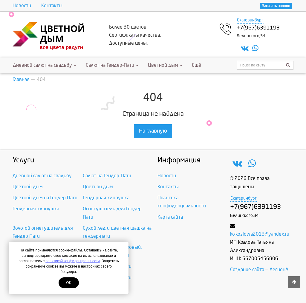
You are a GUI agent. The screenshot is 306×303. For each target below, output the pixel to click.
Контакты (51, 5)
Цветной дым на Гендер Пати (45, 197)
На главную (153, 131)
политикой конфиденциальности (72, 261)
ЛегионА (279, 269)
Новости (22, 5)
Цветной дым (165, 65)
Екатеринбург (250, 20)
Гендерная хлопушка (106, 197)
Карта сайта (170, 217)
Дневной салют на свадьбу (44, 65)
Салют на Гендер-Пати (112, 65)
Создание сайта (247, 269)
